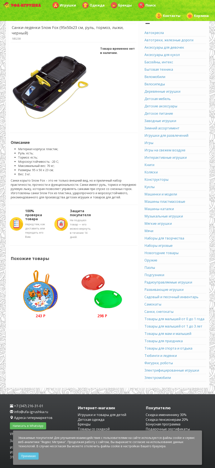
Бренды (121, 5)
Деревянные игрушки (162, 91)
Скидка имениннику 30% (166, 414)
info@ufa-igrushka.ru (29, 412)
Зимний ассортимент (162, 128)
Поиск (147, 5)
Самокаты (152, 304)
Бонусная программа (163, 424)
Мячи (148, 231)
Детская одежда (91, 419)
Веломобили (154, 76)
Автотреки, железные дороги (168, 40)
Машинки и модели (160, 194)
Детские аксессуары (160, 106)
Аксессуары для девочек (164, 47)
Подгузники (154, 275)
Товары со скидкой (94, 429)
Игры (148, 142)
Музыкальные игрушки (163, 216)
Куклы (149, 187)
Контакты (168, 16)
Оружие (150, 260)
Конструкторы (156, 179)
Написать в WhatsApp (28, 426)
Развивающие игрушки (164, 289)
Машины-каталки (159, 209)
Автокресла (154, 32)
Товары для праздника (163, 341)
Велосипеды (154, 84)
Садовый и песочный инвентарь (171, 297)
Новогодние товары (161, 253)
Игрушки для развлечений (166, 135)
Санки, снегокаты (158, 311)
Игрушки (64, 5)
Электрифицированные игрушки (171, 370)
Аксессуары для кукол (162, 54)
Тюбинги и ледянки (160, 355)
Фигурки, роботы (158, 363)
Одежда (93, 5)
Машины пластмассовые (164, 201)
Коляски (151, 172)
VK (12, 434)
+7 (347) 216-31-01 (26, 406)
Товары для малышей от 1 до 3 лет (173, 326)
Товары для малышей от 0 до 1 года (174, 319)
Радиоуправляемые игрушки (168, 282)
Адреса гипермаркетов (31, 417)
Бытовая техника (158, 69)
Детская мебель (157, 98)
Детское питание (158, 113)
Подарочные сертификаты (168, 429)
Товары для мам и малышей (167, 333)
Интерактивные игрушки (165, 157)
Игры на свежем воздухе (164, 150)
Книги (149, 164)
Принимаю (28, 456)
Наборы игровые (158, 245)
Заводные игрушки (160, 120)
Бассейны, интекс (158, 62)
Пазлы (149, 267)
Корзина (198, 16)
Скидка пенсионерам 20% (167, 419)
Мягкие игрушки (158, 223)
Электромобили (157, 377)
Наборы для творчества (164, 238)
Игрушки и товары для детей (102, 414)
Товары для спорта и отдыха (168, 348)
